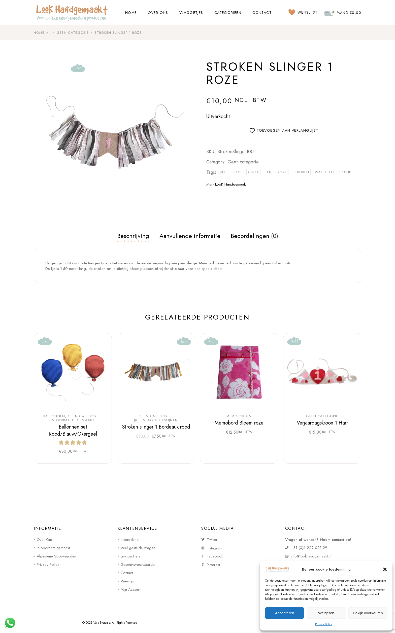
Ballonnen (54, 416)
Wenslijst (128, 581)
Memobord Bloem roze (239, 423)
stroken (301, 172)
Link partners (131, 556)
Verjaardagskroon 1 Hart (322, 423)
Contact (127, 573)
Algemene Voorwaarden (56, 556)
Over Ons (45, 539)
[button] (384, 569)
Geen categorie (243, 162)
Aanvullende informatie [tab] (189, 235)
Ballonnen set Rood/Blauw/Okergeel (73, 430)
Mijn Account (131, 589)
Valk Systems (101, 622)
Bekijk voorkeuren (368, 613)
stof (238, 172)
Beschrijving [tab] (133, 235)
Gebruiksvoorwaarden (138, 564)
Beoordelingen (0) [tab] (254, 235)
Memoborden (239, 416)
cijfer (253, 172)
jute (224, 172)
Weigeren (326, 613)
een (268, 172)
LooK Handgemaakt (230, 184)
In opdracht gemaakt (73, 420)
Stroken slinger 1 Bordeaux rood (156, 427)
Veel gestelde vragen (138, 548)
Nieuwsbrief (130, 539)
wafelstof (325, 172)
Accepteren (284, 613)
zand (346, 172)
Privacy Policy (323, 624)
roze (282, 172)
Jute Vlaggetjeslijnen (156, 420)
